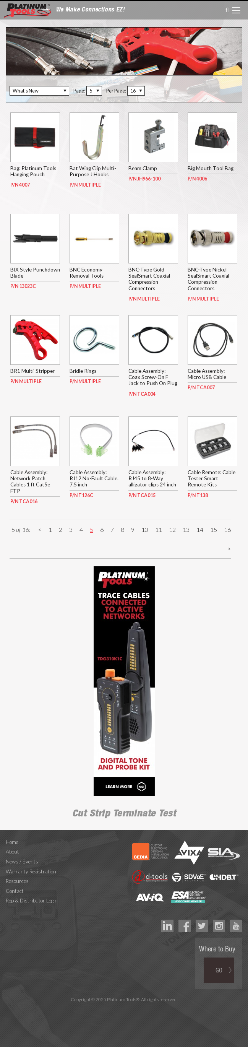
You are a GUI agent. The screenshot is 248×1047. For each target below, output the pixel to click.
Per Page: (116, 91)
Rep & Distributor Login (32, 900)
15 (213, 529)
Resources (17, 881)
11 (158, 529)
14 (199, 529)
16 (227, 529)
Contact (15, 891)
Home (12, 842)
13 (186, 529)
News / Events (22, 861)
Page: (79, 91)
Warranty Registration (31, 871)
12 (172, 529)
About (12, 852)
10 (144, 529)
